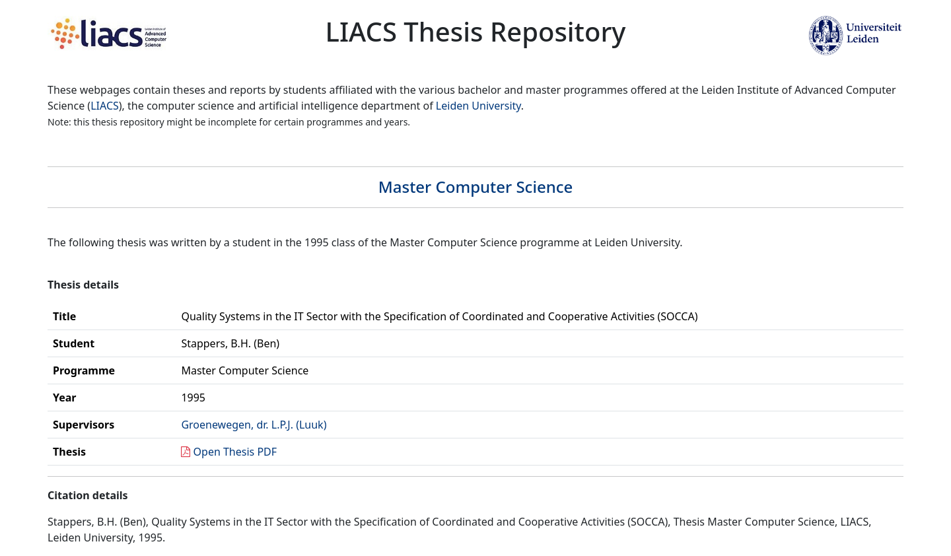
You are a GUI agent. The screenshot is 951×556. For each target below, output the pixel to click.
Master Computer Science (475, 186)
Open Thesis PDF (235, 451)
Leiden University (478, 105)
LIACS (104, 105)
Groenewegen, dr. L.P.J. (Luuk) (253, 424)
